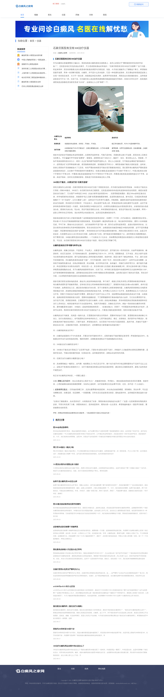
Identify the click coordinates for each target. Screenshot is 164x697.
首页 (22, 15)
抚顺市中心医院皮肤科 (30, 64)
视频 (36, 15)
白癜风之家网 (62, 53)
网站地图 (101, 669)
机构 (86, 669)
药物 (77, 15)
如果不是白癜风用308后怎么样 (65, 481)
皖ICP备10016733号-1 (95, 680)
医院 (105, 15)
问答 (91, 15)
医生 (50, 15)
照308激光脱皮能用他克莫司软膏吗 (67, 504)
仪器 (63, 15)
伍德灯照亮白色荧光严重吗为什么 (66, 569)
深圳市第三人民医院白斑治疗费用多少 (34, 69)
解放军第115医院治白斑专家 (32, 55)
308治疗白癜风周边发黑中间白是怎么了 (68, 646)
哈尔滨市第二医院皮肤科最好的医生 (34, 77)
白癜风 (63, 4)
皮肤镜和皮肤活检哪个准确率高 (65, 527)
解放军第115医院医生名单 (31, 82)
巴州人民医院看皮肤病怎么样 (32, 86)
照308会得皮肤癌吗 (60, 427)
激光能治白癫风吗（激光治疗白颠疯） (68, 606)
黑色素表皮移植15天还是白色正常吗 (67, 549)
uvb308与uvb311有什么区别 (64, 586)
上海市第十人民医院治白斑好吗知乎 (34, 73)
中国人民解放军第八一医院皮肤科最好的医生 (34, 60)
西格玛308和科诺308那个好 (63, 629)
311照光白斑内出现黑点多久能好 (66, 464)
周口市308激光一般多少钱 (63, 447)
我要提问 (138, 4)
